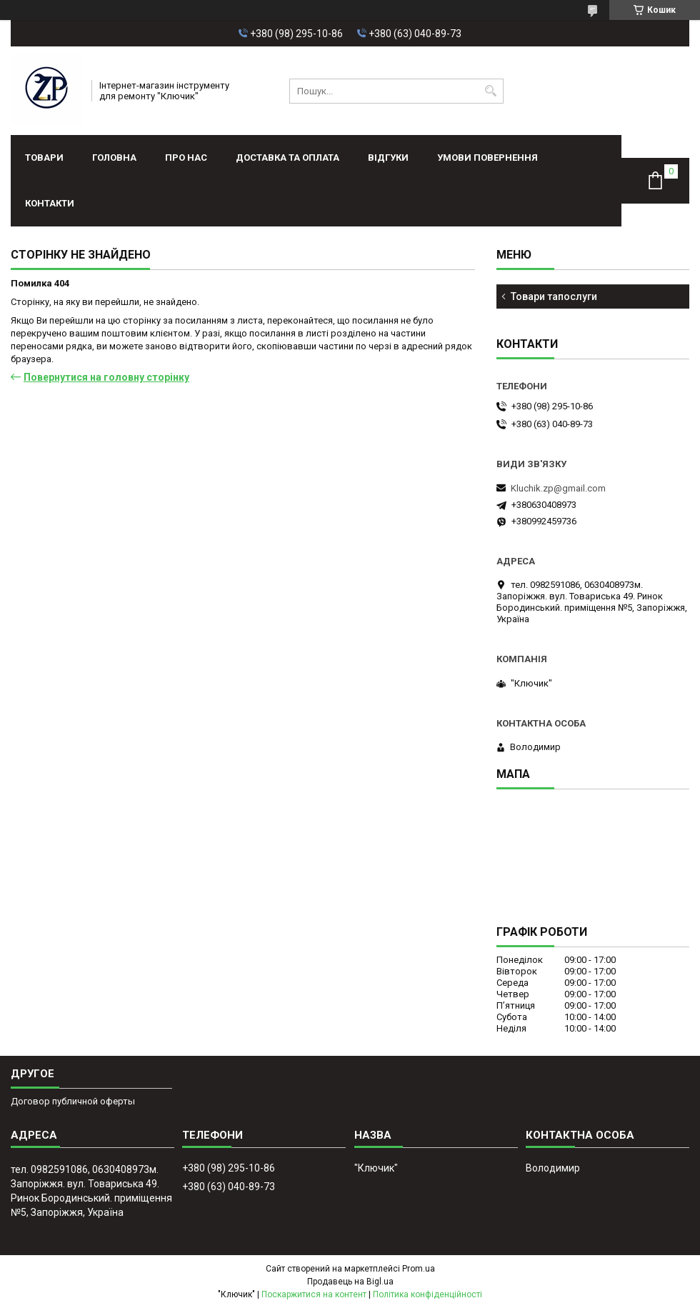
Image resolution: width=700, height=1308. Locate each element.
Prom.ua (418, 1269)
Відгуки (388, 157)
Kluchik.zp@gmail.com (558, 488)
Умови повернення (487, 157)
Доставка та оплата (287, 157)
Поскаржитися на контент (313, 1294)
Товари (44, 157)
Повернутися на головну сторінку (106, 377)
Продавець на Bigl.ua (350, 1282)
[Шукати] (491, 91)
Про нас (186, 157)
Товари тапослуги (554, 296)
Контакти (49, 203)
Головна (114, 157)
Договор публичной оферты (73, 1101)
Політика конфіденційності (427, 1294)
